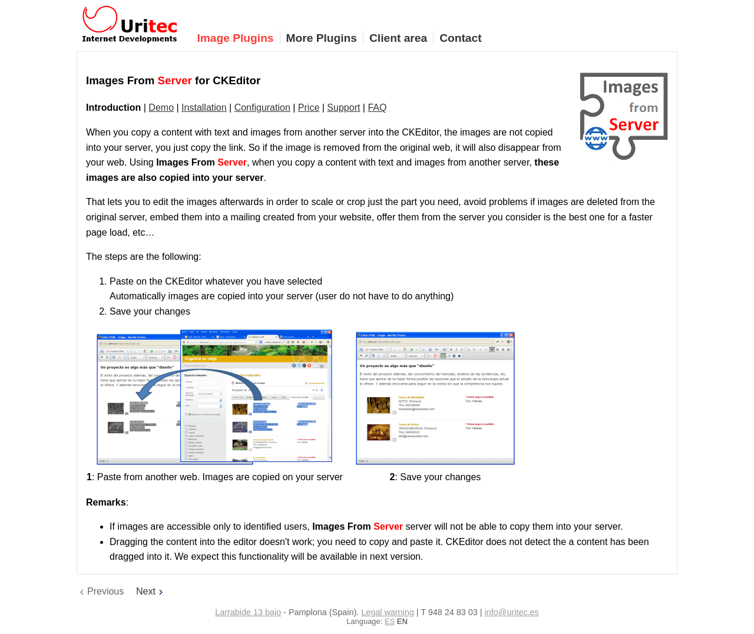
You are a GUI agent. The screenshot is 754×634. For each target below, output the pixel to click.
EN (402, 621)
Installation (204, 108)
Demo (161, 108)
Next (151, 591)
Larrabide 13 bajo (248, 612)
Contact (460, 38)
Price (308, 108)
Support (343, 108)
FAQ (377, 108)
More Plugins (321, 38)
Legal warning (387, 612)
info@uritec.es (512, 612)
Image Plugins (235, 38)
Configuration (262, 108)
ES (390, 621)
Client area (398, 38)
